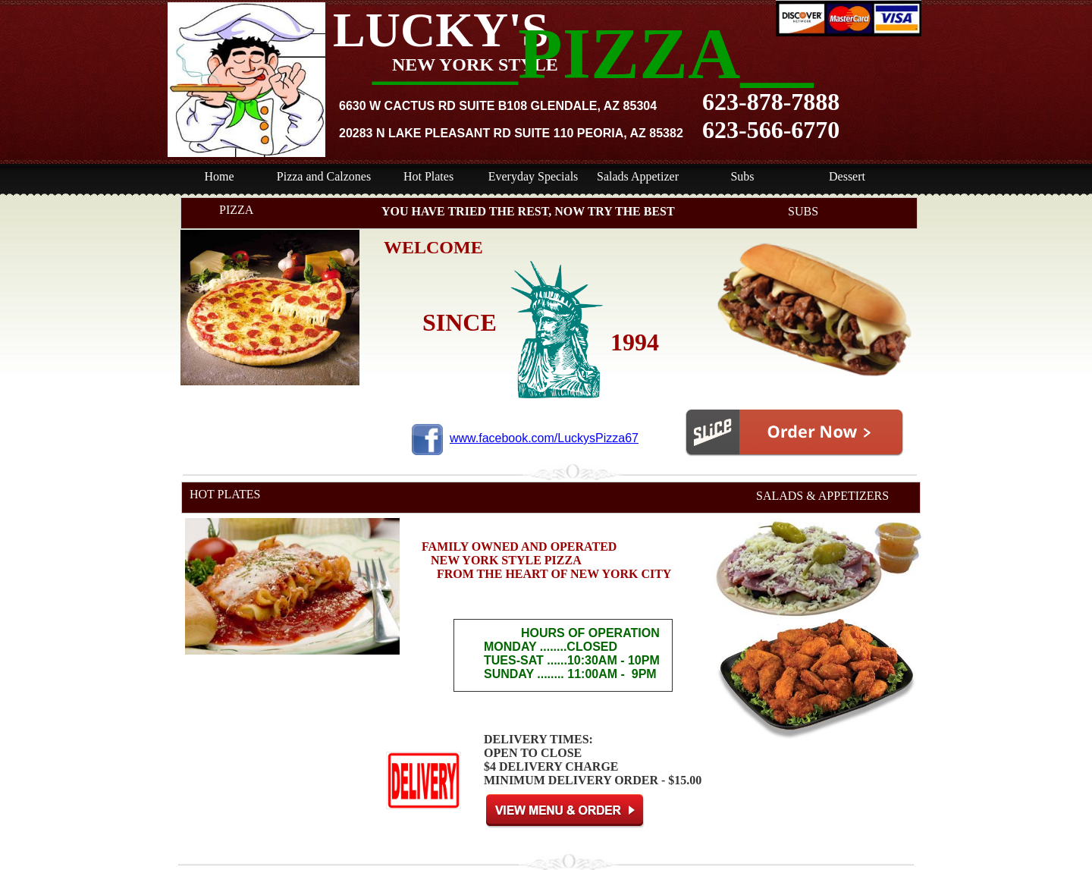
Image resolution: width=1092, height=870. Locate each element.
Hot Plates (428, 176)
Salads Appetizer (638, 176)
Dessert (847, 176)
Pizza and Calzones (324, 176)
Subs (742, 176)
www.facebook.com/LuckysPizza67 (544, 438)
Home (219, 176)
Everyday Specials (533, 176)
